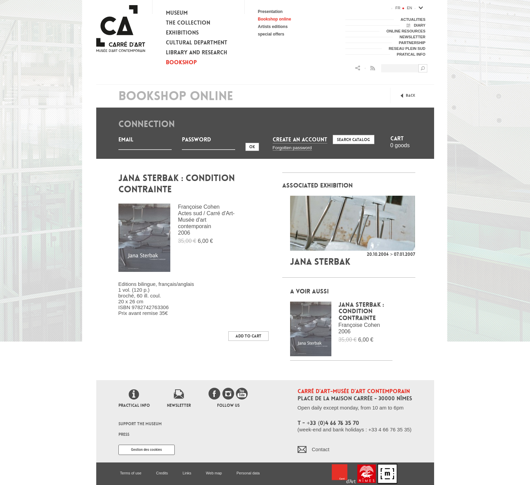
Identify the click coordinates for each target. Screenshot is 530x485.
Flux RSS (372, 68)
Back (410, 95)
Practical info (134, 405)
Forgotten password (292, 147)
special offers (271, 34)
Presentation (270, 11)
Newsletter (179, 405)
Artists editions (273, 26)
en (409, 8)
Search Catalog (353, 139)
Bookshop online (274, 19)
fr (398, 8)
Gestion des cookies (146, 450)
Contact (321, 449)
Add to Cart (248, 336)
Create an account (300, 139)
